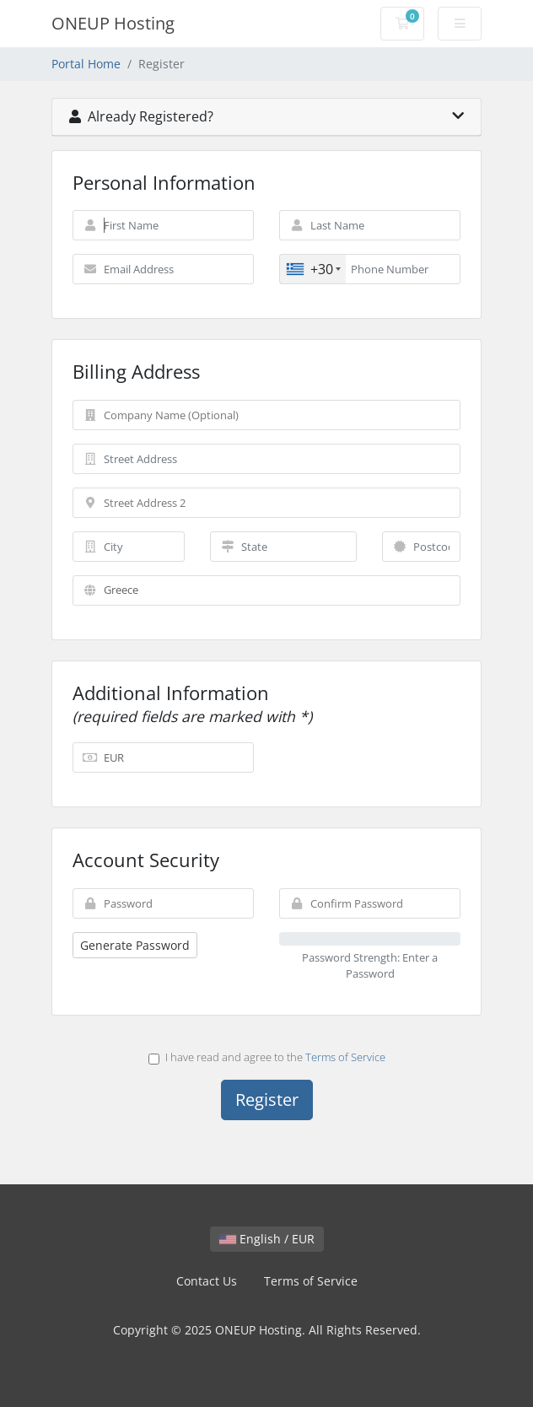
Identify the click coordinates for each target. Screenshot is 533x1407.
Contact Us (206, 1281)
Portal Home (86, 64)
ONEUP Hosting (113, 23)
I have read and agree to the (266, 1057)
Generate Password (135, 945)
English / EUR (267, 1239)
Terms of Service (345, 1057)
